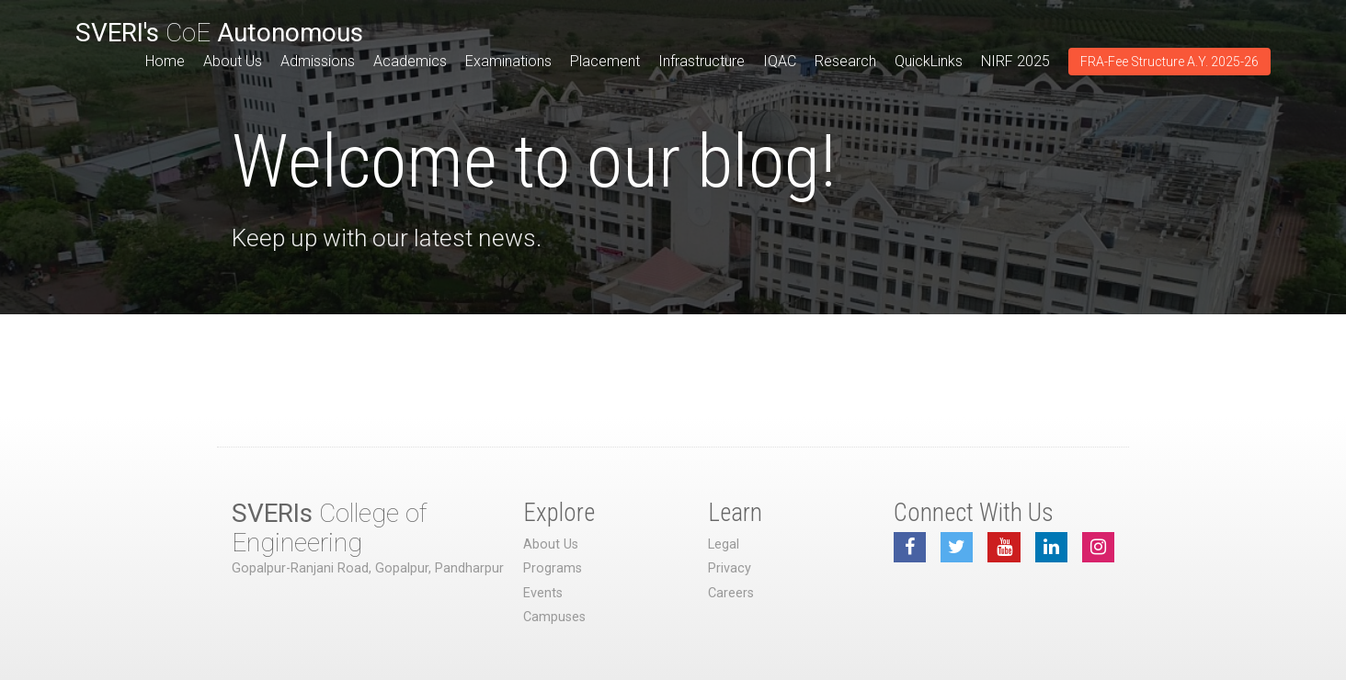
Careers (731, 593)
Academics (410, 61)
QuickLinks (929, 61)
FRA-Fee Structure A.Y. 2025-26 (1169, 61)
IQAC (779, 61)
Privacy (729, 568)
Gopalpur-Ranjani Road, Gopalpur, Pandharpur (368, 568)
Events (543, 593)
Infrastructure (701, 61)
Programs (552, 568)
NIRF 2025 (1015, 61)
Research (845, 61)
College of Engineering (329, 528)
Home (165, 61)
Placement (605, 61)
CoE (219, 32)
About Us (232, 61)
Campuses (554, 617)
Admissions (317, 61)
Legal (723, 544)
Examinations (508, 61)
